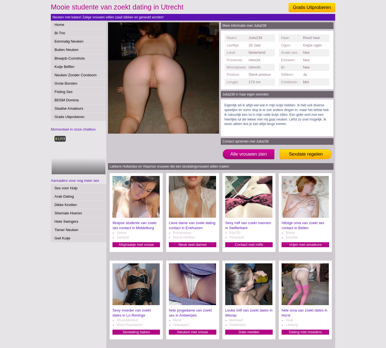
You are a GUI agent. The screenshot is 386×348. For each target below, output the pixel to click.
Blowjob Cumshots (69, 58)
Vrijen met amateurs (305, 244)
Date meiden (249, 332)
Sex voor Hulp (65, 188)
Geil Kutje (62, 238)
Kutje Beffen (64, 67)
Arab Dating (64, 196)
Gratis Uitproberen (312, 7)
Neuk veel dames (193, 244)
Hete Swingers (66, 221)
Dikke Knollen (65, 205)
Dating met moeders (305, 332)
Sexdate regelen (306, 154)
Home (59, 25)
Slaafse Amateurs (68, 108)
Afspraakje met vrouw (136, 244)
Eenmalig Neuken (68, 41)
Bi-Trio (59, 33)
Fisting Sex (63, 92)
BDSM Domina (66, 100)
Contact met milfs (249, 244)
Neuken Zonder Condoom (75, 75)
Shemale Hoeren (68, 213)
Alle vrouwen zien (248, 154)
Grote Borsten (65, 83)
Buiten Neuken (66, 50)
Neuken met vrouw (192, 332)
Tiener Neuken (66, 230)
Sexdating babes (136, 332)
